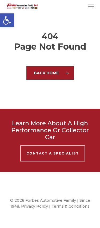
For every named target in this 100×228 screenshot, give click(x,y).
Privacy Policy (34, 206)
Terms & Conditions (70, 206)
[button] (7, 20)
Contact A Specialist (52, 153)
